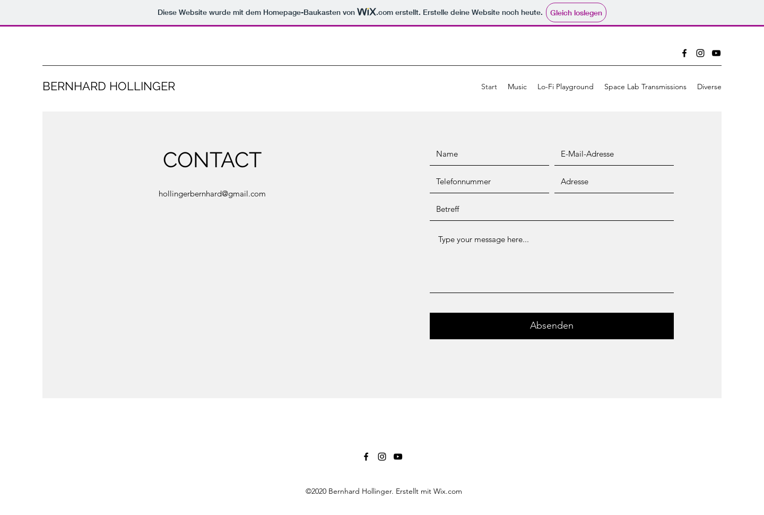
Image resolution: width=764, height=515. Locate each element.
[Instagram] (700, 53)
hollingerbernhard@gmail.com (212, 193)
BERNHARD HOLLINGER (108, 86)
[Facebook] (684, 53)
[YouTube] (716, 53)
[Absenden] (552, 326)
